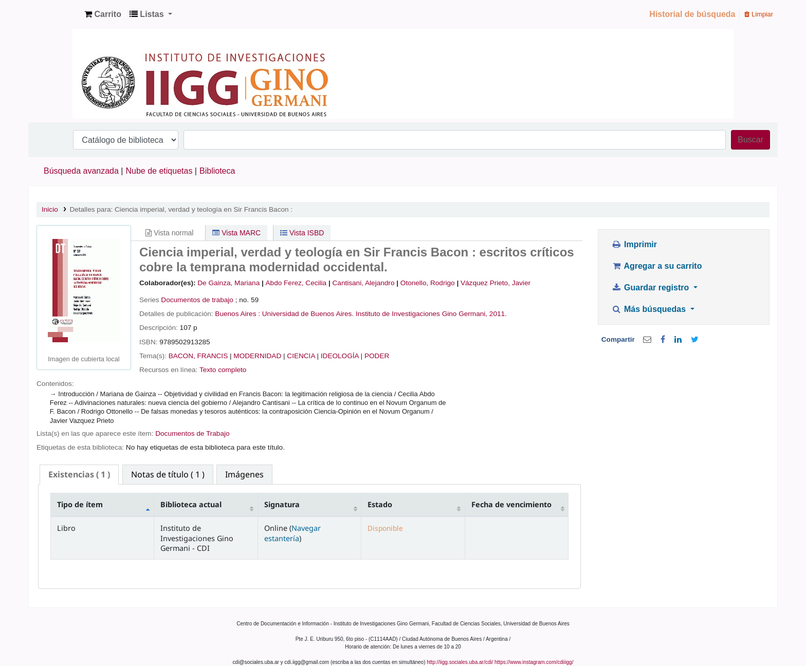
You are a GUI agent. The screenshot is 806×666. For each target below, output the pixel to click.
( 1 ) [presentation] (79, 474)
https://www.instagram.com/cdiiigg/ (533, 662)
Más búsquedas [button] (649, 309)
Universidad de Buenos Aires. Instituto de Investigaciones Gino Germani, (374, 314)
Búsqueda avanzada (81, 170)
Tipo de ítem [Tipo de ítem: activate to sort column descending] (80, 504)
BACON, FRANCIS (198, 356)
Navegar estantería (292, 533)
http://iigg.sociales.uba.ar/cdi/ (460, 662)
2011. (498, 314)
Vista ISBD (302, 233)
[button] (102, 14)
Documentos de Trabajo (192, 433)
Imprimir (634, 244)
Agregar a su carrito (656, 266)
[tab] (79, 475)
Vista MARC (236, 233)
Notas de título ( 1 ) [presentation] (168, 474)
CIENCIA (301, 356)
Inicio (50, 209)
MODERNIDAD (257, 356)
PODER (376, 356)
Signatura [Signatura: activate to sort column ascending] (282, 504)
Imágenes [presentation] (244, 474)
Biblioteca (217, 170)
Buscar (750, 139)
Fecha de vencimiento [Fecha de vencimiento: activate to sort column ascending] (511, 504)
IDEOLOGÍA (340, 356)
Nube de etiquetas (159, 170)
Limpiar (758, 14)
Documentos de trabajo (197, 300)
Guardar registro (651, 287)
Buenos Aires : (237, 314)
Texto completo (222, 370)
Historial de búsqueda (692, 14)
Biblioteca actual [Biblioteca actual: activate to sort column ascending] (191, 504)
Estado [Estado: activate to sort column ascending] (380, 504)
